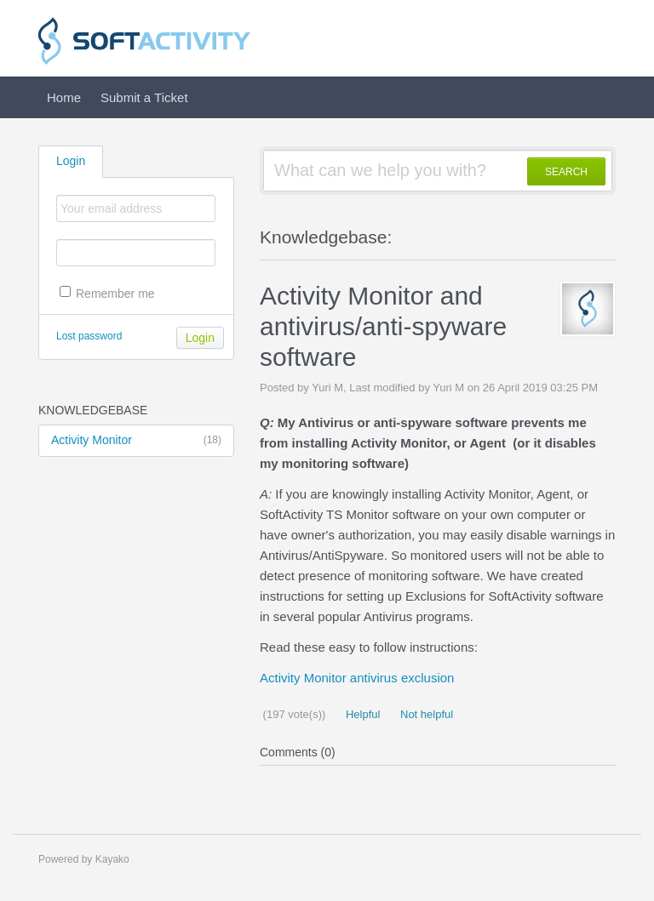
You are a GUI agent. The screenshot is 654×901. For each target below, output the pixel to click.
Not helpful (425, 714)
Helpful (361, 714)
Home (64, 97)
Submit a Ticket (144, 97)
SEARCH (566, 172)
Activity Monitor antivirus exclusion (357, 677)
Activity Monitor (136, 440)
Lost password (89, 336)
